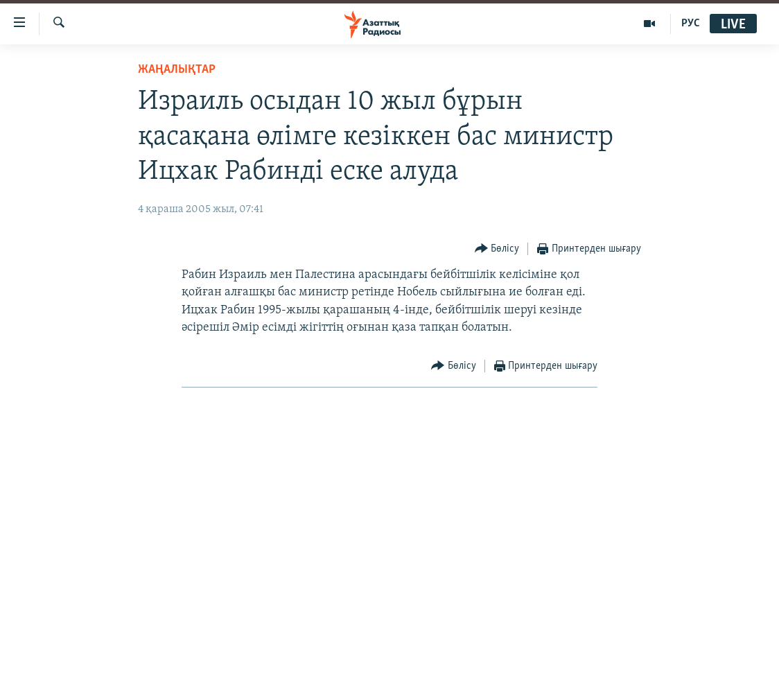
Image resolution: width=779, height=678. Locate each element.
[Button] (497, 249)
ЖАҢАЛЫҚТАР (177, 69)
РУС (690, 23)
